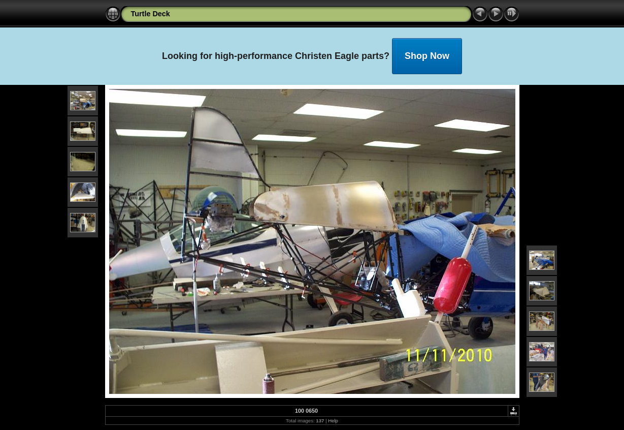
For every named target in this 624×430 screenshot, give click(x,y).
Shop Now (427, 56)
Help (333, 420)
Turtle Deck (150, 14)
